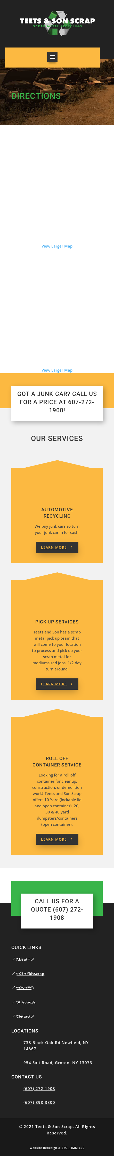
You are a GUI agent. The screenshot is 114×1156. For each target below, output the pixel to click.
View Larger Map (57, 246)
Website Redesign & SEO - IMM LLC (57, 1148)
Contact (24, 1016)
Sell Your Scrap (30, 973)
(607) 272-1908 (39, 1088)
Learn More (54, 547)
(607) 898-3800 (39, 1102)
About (22, 959)
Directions (26, 1002)
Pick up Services (57, 621)
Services (24, 988)
